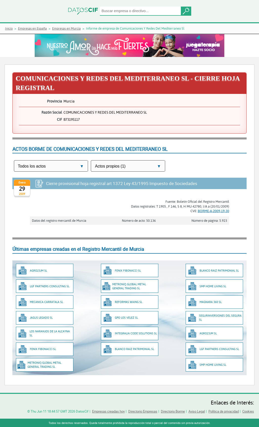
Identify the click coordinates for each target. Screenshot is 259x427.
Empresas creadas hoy (108, 411)
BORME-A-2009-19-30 (213, 211)
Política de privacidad (223, 411)
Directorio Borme (173, 411)
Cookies (248, 411)
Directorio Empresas (142, 411)
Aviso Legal (196, 411)
